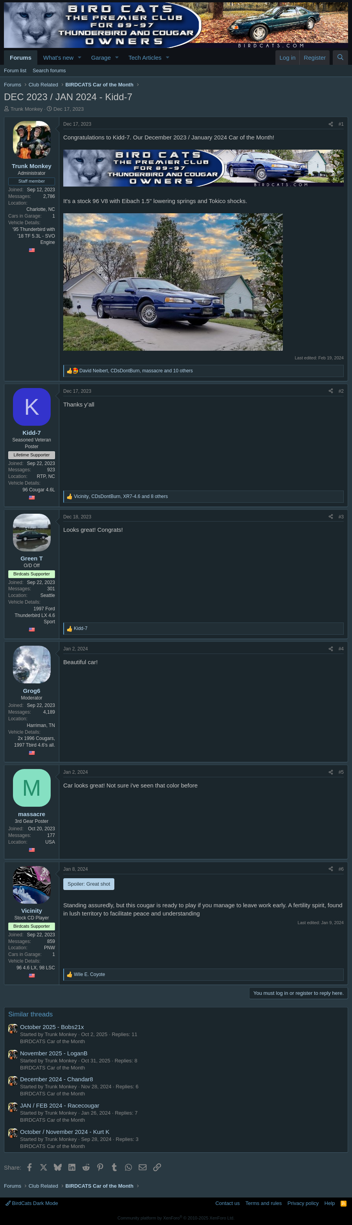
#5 (341, 772)
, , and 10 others (136, 371)
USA (50, 842)
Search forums (49, 70)
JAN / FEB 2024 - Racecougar (59, 1105)
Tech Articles (144, 57)
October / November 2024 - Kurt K (65, 1131)
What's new (58, 57)
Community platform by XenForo (176, 1218)
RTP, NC (46, 476)
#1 (341, 124)
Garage (101, 57)
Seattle (47, 595)
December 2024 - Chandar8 (56, 1079)
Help (329, 1203)
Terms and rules (264, 1203)
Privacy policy (303, 1203)
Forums (20, 57)
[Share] (331, 124)
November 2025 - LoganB (54, 1053)
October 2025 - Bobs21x (52, 1027)
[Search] (340, 57)
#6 (341, 869)
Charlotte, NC (40, 209)
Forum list (15, 70)
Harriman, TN (41, 725)
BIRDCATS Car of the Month (52, 1041)
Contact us (227, 1203)
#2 (341, 391)
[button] (79, 57)
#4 (341, 649)
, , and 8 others (121, 496)
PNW (49, 947)
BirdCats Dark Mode (32, 1203)
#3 (341, 517)
